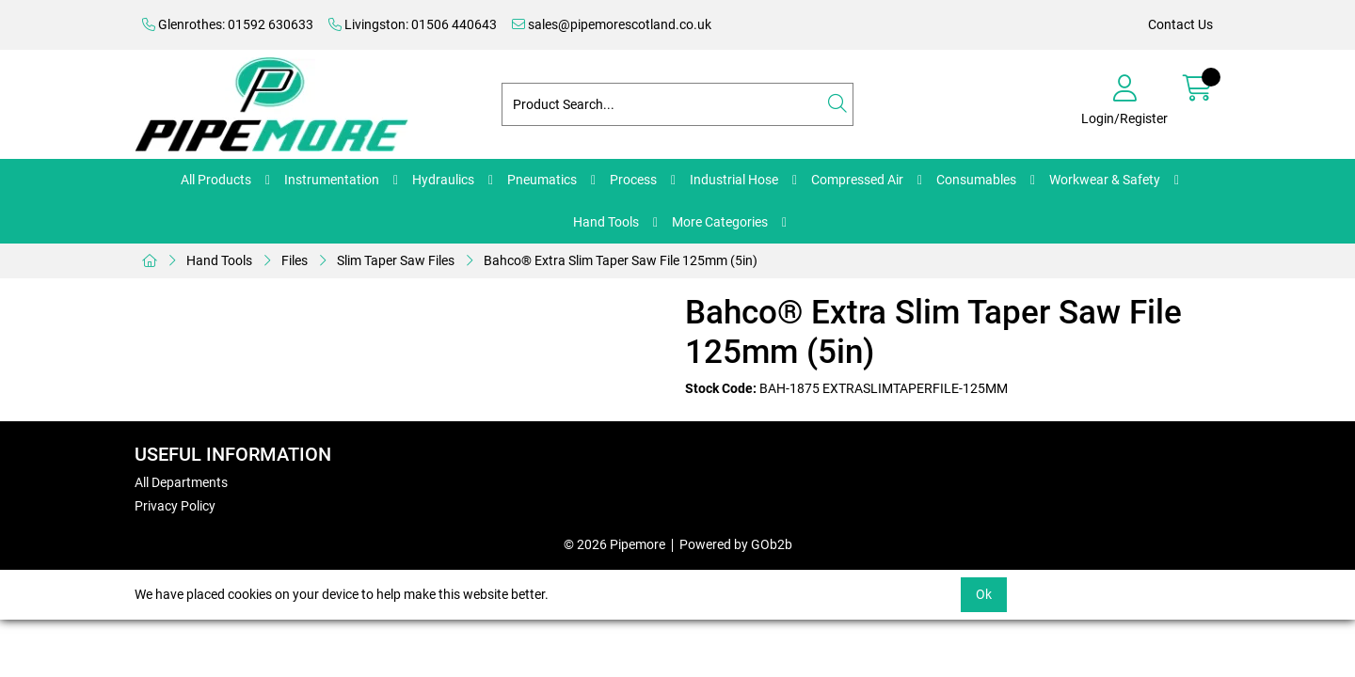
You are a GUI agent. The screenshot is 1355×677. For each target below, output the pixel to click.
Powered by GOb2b (735, 544)
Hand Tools (606, 221)
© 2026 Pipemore (614, 544)
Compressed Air (857, 179)
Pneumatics (542, 179)
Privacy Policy (175, 505)
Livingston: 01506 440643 (412, 24)
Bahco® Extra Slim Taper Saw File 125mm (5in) (620, 260)
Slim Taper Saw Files (395, 260)
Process (633, 179)
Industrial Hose (734, 179)
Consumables (976, 179)
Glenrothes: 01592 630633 (227, 24)
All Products (216, 179)
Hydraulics (443, 179)
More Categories (720, 221)
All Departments (181, 482)
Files (294, 260)
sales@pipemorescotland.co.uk (611, 24)
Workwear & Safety (1104, 179)
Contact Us (1180, 24)
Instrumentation (331, 179)
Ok (984, 594)
